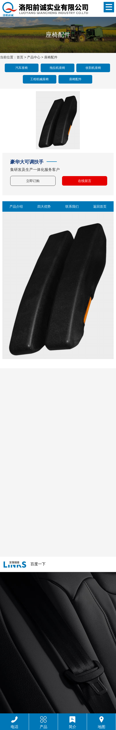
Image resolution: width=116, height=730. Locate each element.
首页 (20, 57)
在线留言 (84, 181)
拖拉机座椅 (57, 68)
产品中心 (33, 57)
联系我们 (72, 206)
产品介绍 (16, 206)
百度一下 (38, 564)
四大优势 (44, 206)
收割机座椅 (93, 68)
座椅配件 (51, 57)
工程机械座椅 (39, 79)
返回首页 (99, 206)
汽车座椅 (21, 68)
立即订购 (32, 181)
